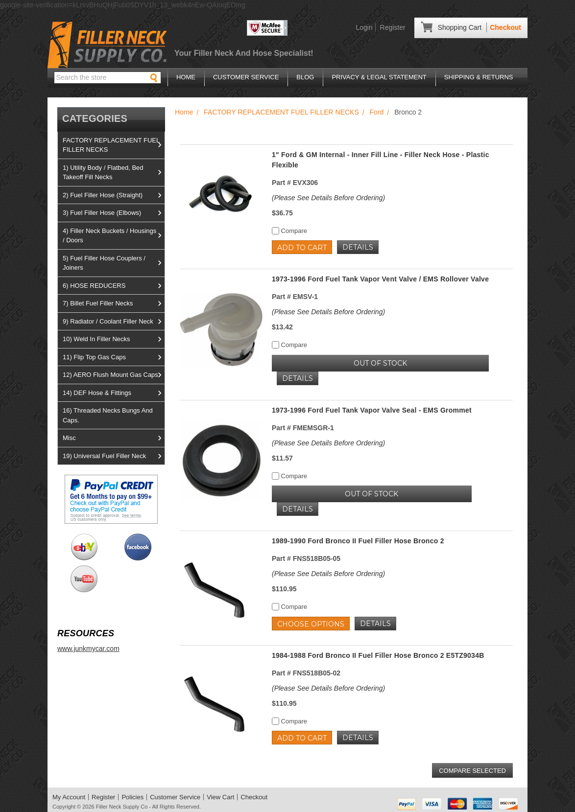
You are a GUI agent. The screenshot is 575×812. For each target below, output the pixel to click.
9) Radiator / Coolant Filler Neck (114, 321)
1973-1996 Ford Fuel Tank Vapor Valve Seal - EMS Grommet (372, 410)
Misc (114, 438)
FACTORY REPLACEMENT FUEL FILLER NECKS (114, 145)
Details (357, 247)
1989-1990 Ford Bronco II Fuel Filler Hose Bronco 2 (358, 541)
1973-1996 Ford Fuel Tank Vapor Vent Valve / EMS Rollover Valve (380, 279)
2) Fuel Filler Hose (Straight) (114, 195)
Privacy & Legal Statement (379, 77)
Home (185, 77)
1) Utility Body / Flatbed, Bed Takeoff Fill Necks (114, 172)
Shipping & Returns (478, 77)
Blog (305, 77)
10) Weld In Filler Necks (114, 339)
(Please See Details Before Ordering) (328, 198)
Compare (289, 230)
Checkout (505, 27)
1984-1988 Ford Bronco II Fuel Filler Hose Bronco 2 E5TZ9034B (378, 655)
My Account (68, 797)
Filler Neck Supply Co (122, 807)
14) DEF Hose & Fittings (114, 393)
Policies (132, 797)
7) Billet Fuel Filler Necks (114, 303)
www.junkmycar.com (88, 648)
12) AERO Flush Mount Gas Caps (114, 375)
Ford (377, 112)
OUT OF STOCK (380, 363)
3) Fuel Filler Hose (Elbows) (114, 213)
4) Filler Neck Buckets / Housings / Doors (114, 235)
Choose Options (310, 624)
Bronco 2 (408, 112)
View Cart (220, 797)
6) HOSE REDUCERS (114, 286)
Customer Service (246, 77)
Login (364, 27)
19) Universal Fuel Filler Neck (114, 456)
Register (393, 27)
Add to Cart (302, 247)
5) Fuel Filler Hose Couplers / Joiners (114, 263)
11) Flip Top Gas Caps (114, 357)
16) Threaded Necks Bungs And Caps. (108, 415)
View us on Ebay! (84, 547)
